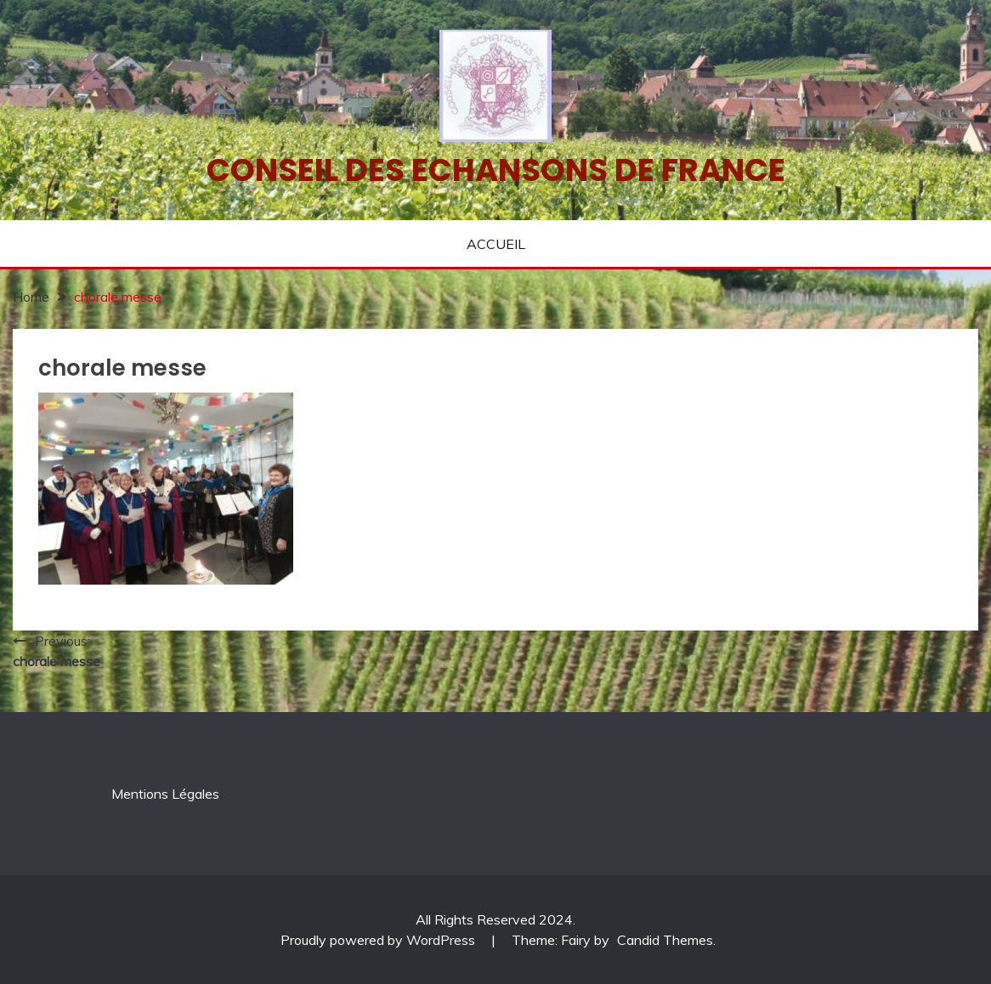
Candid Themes (665, 939)
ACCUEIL (496, 243)
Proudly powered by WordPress (379, 939)
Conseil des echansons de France (496, 170)
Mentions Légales (165, 793)
